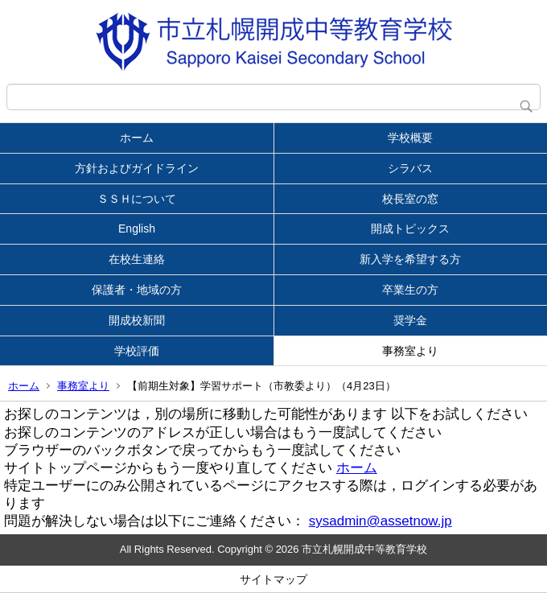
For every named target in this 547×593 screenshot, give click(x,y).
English (136, 228)
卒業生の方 (410, 289)
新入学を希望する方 (410, 259)
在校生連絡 (137, 259)
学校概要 (410, 137)
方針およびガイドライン (137, 168)
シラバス (410, 168)
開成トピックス (410, 228)
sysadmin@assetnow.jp (380, 521)
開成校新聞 (137, 320)
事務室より (410, 350)
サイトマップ (273, 579)
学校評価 (136, 350)
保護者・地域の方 (137, 289)
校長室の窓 (410, 198)
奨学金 (410, 320)
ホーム (137, 137)
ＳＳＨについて (136, 198)
